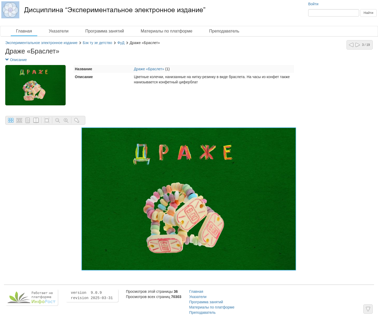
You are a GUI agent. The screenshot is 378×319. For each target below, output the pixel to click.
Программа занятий (104, 31)
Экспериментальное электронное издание (41, 43)
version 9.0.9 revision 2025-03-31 (92, 295)
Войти (313, 4)
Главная (24, 31)
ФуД (120, 43)
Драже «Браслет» (149, 69)
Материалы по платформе (166, 31)
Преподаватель (224, 31)
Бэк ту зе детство (97, 43)
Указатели (59, 31)
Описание (16, 60)
